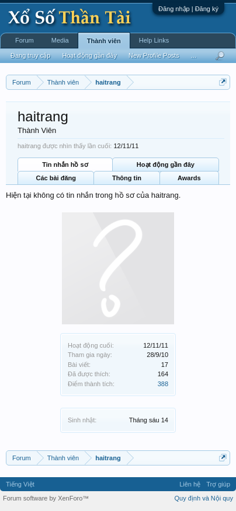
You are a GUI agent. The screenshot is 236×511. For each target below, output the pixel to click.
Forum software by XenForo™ (46, 498)
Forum (24, 40)
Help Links (154, 40)
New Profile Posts (154, 55)
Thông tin (126, 177)
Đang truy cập (30, 55)
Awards (189, 177)
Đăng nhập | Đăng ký (188, 8)
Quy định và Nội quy (204, 498)
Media (60, 40)
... (193, 55)
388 (163, 383)
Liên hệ (189, 484)
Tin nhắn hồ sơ (65, 164)
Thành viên (104, 40)
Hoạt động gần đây (166, 164)
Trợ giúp (218, 484)
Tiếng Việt (20, 484)
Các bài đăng (55, 177)
